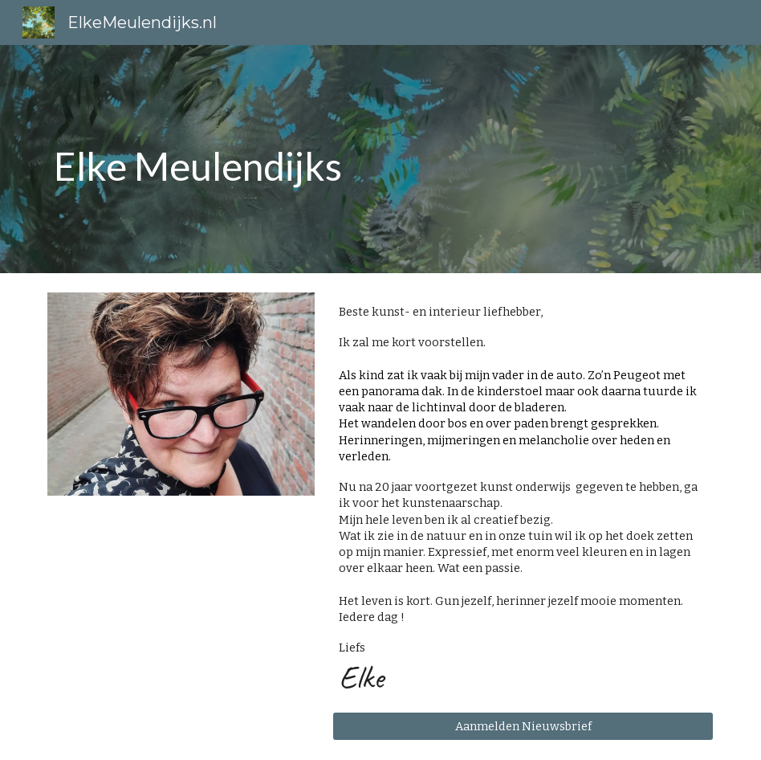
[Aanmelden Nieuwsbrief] (523, 726)
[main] (323, 159)
